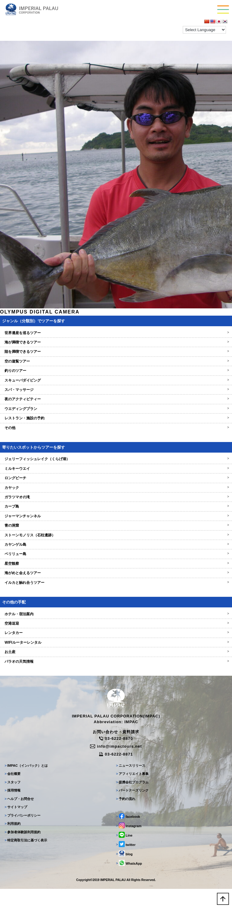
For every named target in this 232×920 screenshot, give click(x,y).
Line (124, 835)
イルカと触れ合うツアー (116, 582)
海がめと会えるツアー (116, 573)
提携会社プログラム (132, 782)
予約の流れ (125, 799)
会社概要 (13, 773)
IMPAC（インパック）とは (26, 765)
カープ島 (116, 506)
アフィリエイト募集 (132, 773)
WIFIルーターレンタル (116, 642)
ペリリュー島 (116, 554)
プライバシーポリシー (22, 815)
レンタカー (116, 633)
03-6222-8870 (116, 738)
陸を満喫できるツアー (116, 351)
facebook (128, 816)
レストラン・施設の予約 (116, 418)
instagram (128, 825)
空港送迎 (116, 623)
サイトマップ (16, 807)
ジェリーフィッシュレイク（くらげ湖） (116, 459)
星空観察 (116, 563)
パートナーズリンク (132, 790)
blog (124, 853)
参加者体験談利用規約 (22, 832)
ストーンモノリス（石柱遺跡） (116, 535)
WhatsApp (129, 863)
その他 (116, 428)
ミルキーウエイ (116, 469)
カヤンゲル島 (116, 544)
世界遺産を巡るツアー (116, 333)
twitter (126, 844)
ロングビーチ (116, 478)
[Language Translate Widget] (204, 30)
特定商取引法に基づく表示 (26, 840)
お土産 (116, 652)
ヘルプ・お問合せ (19, 799)
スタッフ (13, 782)
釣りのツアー (116, 371)
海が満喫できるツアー (116, 342)
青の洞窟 (116, 525)
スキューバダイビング (116, 380)
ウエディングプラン (116, 409)
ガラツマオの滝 (116, 497)
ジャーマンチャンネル (116, 516)
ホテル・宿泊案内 (116, 614)
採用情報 (13, 790)
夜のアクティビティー (116, 399)
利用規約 (13, 823)
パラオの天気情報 (116, 661)
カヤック (116, 488)
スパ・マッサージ (116, 390)
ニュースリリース (130, 765)
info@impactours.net (116, 746)
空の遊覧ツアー (116, 361)
